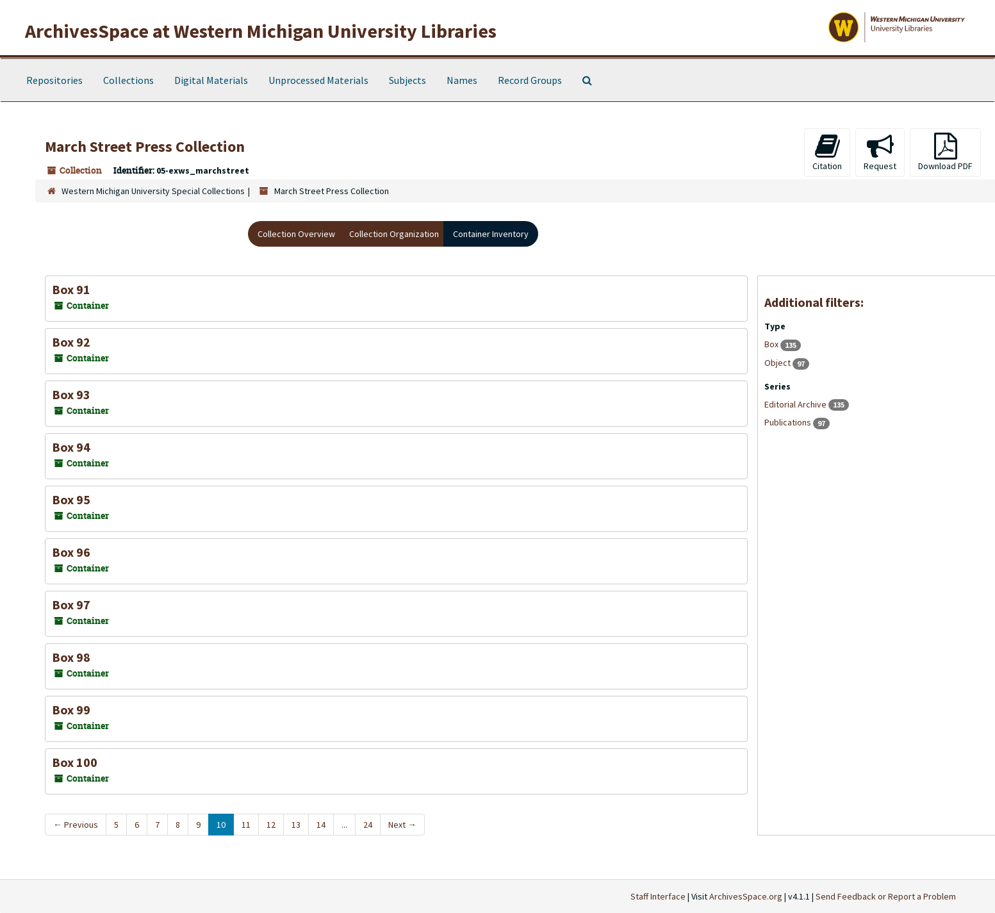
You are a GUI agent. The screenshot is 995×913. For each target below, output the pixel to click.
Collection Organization (394, 234)
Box (772, 344)
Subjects (407, 80)
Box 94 (71, 447)
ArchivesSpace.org (745, 896)
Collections (128, 80)
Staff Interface (658, 896)
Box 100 (74, 762)
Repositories (54, 80)
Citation (827, 152)
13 (296, 824)
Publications (788, 422)
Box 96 (71, 552)
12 (271, 824)
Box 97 (71, 604)
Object (778, 362)
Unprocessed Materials (318, 80)
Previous (75, 824)
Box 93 (71, 394)
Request (880, 152)
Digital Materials (211, 80)
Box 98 (71, 657)
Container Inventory (491, 234)
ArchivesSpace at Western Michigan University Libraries (261, 31)
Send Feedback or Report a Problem (886, 896)
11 (246, 824)
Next (402, 824)
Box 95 (71, 499)
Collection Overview (296, 234)
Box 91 (71, 289)
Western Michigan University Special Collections (153, 191)
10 (221, 824)
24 (367, 824)
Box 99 (71, 710)
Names (462, 80)
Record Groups (530, 80)
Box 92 (71, 342)
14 (321, 824)
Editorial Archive (796, 404)
